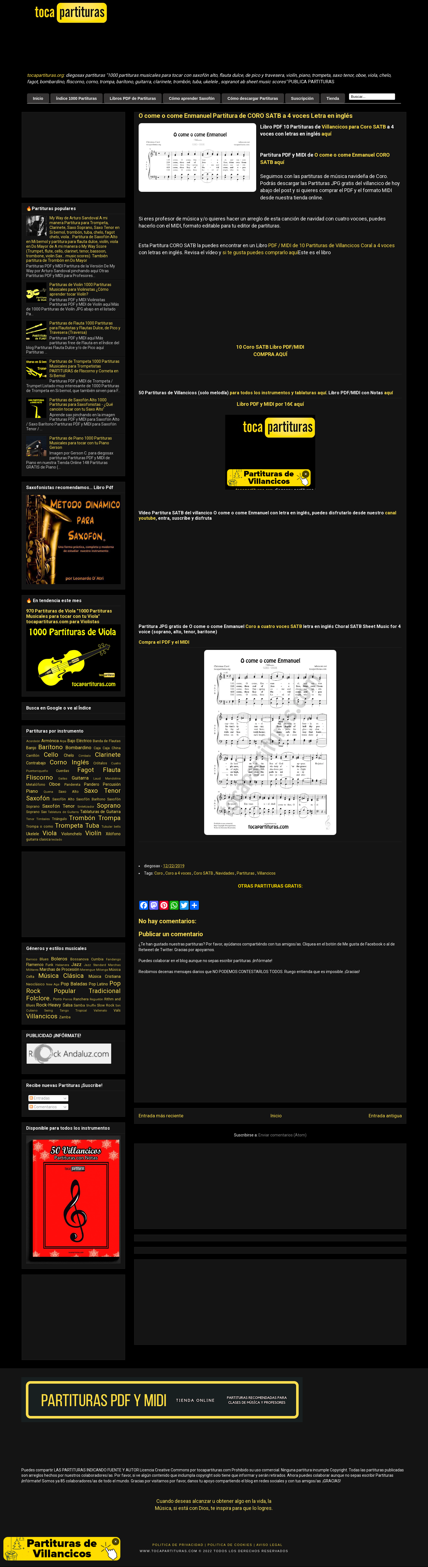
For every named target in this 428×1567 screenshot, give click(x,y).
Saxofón (38, 798)
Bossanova (79, 959)
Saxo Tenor (102, 790)
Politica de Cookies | (231, 1544)
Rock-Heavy (48, 1005)
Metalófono (35, 784)
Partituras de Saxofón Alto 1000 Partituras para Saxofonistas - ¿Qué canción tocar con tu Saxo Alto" (81, 405)
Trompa (109, 817)
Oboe (54, 784)
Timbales (43, 819)
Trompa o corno (39, 826)
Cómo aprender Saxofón (192, 98)
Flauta (112, 769)
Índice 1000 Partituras (76, 98)
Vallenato (100, 1010)
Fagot (85, 769)
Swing (48, 1010)
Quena (48, 792)
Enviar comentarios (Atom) (282, 1135)
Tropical (81, 1010)
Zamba (65, 1017)
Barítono (50, 747)
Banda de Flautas (107, 741)
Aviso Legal (269, 1544)
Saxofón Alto (63, 799)
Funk (49, 965)
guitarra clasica (38, 839)
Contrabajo (36, 763)
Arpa (63, 741)
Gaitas (62, 778)
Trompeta (69, 825)
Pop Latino (98, 984)
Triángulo (59, 819)
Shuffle (91, 1005)
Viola (49, 833)
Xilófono (113, 834)
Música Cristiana (105, 976)
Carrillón (32, 755)
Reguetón (96, 999)
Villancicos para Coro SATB (354, 127)
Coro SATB (204, 873)
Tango (64, 1010)
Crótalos (100, 763)
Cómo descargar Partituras (252, 98)
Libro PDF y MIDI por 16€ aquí (270, 404)
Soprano (109, 805)
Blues (44, 959)
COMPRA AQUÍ (270, 354)
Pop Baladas (74, 984)
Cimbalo (84, 756)
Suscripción (302, 98)
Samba (79, 1005)
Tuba (92, 825)
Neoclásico (35, 984)
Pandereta (72, 784)
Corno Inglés (69, 762)
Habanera (62, 965)
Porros (67, 999)
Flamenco (35, 964)
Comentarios (43, 1107)
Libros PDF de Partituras (133, 98)
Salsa (68, 1005)
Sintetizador (85, 807)
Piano (32, 791)
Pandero (91, 784)
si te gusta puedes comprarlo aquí (260, 252)
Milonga (102, 970)
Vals (117, 1010)
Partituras (246, 873)
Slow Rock (105, 1005)
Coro (159, 873)
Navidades (225, 873)
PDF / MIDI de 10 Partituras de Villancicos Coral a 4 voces (331, 245)
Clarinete (108, 754)
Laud (97, 778)
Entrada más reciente (161, 1115)
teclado (56, 839)
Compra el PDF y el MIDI (164, 642)
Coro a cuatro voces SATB (273, 626)
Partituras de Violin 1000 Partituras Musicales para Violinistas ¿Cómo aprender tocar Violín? (80, 289)
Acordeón (33, 741)
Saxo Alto (68, 791)
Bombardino (78, 747)
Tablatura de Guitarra (63, 812)
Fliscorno (39, 777)
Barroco (31, 959)
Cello (51, 754)
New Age (53, 984)
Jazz (76, 964)
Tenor (30, 819)
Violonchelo (71, 834)
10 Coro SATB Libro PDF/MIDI (270, 347)
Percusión (112, 784)
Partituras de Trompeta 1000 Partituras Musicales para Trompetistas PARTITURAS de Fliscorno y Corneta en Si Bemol (84, 368)
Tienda (332, 98)
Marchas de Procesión (59, 969)
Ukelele (32, 834)
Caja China (112, 748)
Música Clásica (61, 975)
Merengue (87, 970)
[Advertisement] (167, 48)
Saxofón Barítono (90, 799)
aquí (326, 134)
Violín (93, 833)
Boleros (59, 959)
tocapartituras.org (45, 75)
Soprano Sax (36, 812)
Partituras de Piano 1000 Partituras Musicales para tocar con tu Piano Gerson (80, 443)
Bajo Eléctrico (79, 741)
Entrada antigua (385, 1115)
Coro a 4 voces (178, 873)
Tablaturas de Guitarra (100, 811)
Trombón (82, 817)
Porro (57, 999)
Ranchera (81, 999)
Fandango (113, 959)
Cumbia (97, 959)
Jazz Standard (95, 965)
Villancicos (266, 873)
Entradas (40, 1098)
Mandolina (113, 778)
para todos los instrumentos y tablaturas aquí (278, 392)
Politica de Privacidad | (179, 1544)
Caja (97, 748)
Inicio (38, 98)
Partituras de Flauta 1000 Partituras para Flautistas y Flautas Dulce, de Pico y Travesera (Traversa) (84, 328)
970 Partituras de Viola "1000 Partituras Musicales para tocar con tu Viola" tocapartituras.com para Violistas (69, 616)
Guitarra (80, 778)
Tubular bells (111, 826)
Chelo (69, 755)
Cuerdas (62, 771)
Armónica (50, 741)
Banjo (31, 748)
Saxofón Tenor (58, 806)
